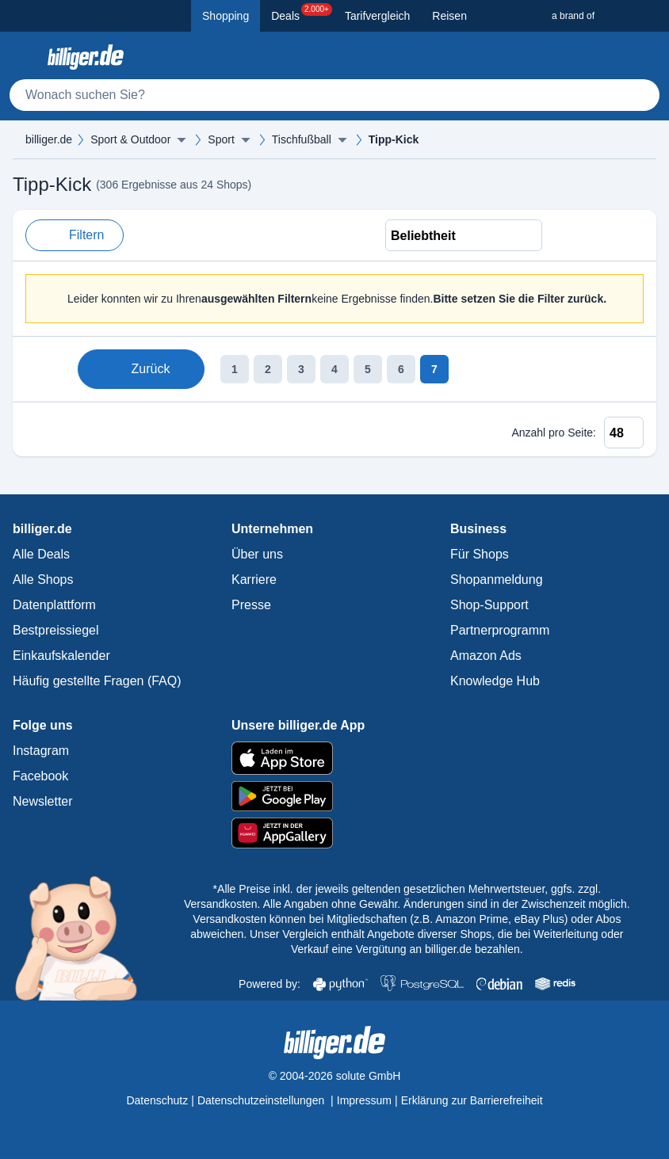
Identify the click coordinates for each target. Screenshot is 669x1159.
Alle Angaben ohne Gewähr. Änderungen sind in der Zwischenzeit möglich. (446, 904)
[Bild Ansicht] (627, 235)
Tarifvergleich (377, 16)
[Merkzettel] (609, 57)
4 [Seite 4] (334, 369)
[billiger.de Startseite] (86, 56)
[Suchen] (640, 95)
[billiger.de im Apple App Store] (334, 758)
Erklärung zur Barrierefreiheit (472, 1100)
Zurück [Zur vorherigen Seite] (139, 369)
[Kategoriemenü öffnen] (25, 57)
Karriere (254, 579)
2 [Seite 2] (268, 369)
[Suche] (334, 95)
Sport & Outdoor (130, 139)
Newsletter (43, 801)
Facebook (40, 776)
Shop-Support (489, 605)
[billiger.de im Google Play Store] (334, 796)
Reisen (449, 16)
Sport (221, 139)
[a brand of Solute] (604, 16)
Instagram (41, 750)
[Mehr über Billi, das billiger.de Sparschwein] (85, 937)
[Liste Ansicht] (564, 235)
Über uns (257, 554)
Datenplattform (54, 605)
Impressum (364, 1100)
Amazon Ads (486, 655)
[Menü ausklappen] (181, 139)
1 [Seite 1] (234, 369)
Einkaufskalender (61, 655)
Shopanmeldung (496, 579)
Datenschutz (157, 1100)
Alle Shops (43, 579)
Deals (301, 12)
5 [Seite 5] (368, 369)
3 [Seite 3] (301, 369)
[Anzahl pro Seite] (624, 432)
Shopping (225, 16)
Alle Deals (41, 554)
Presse (251, 605)
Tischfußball (301, 139)
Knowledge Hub (495, 681)
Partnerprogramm (499, 630)
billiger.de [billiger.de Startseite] (48, 139)
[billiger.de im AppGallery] (334, 833)
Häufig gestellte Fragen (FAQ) (97, 681)
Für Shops (479, 554)
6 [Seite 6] (401, 369)
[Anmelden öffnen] (643, 57)
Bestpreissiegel (56, 630)
